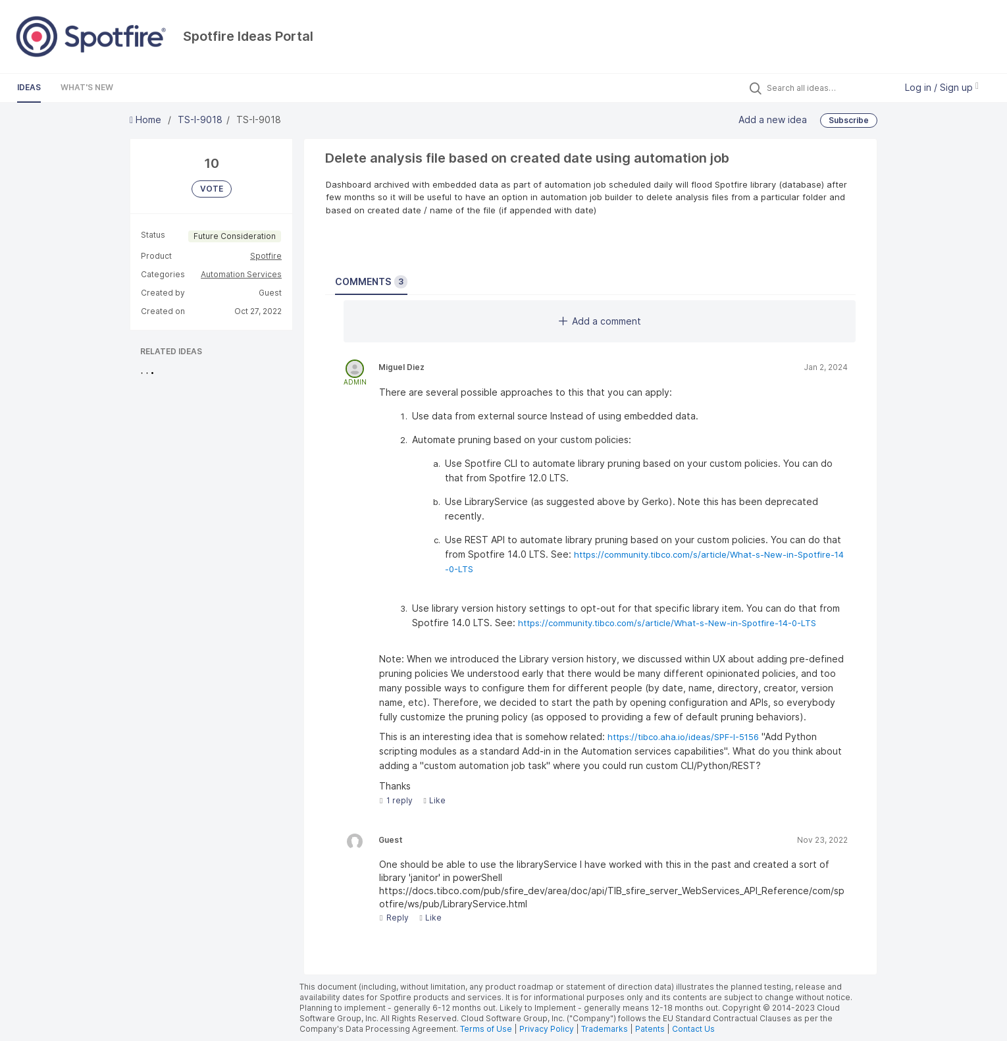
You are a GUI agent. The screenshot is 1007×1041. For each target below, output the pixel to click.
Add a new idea (772, 119)
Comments (371, 281)
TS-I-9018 (200, 119)
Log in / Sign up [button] (942, 87)
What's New (87, 87)
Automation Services (241, 274)
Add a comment (600, 321)
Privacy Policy (546, 1029)
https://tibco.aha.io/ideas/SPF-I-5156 (683, 737)
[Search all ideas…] (828, 87)
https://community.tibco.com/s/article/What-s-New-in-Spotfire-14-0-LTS (667, 623)
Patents (650, 1029)
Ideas (29, 87)
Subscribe (849, 120)
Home (147, 119)
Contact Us (693, 1029)
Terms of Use (486, 1029)
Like (434, 800)
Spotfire (266, 256)
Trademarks (605, 1029)
